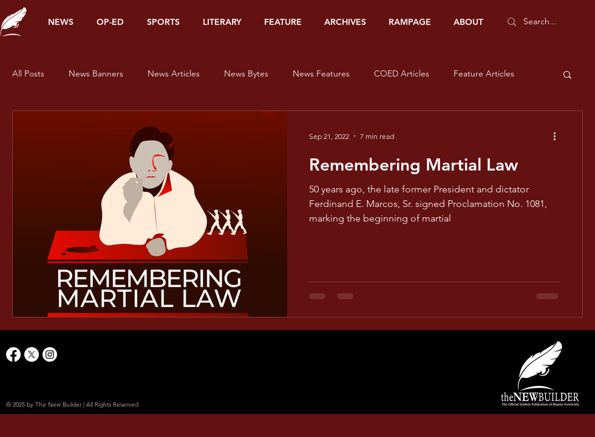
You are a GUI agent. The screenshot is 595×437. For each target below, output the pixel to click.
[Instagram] (49, 354)
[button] (567, 75)
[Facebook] (13, 354)
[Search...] (546, 22)
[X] (31, 354)
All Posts (28, 73)
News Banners (96, 73)
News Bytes (246, 73)
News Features (321, 73)
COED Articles (401, 73)
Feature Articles (484, 73)
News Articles (174, 73)
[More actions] (558, 136)
